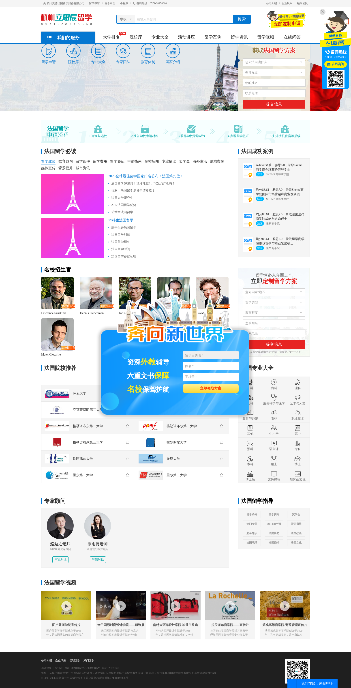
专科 (297, 445)
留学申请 (94, 3)
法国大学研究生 (122, 197)
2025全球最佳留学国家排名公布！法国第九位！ (146, 176)
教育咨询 (65, 161)
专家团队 (123, 54)
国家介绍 (173, 54)
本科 (250, 460)
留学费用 (100, 161)
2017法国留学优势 (123, 205)
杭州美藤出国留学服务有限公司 (63, 3)
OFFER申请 (274, 523)
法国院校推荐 (60, 368)
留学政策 (48, 161)
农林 (274, 414)
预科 (250, 445)
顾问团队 (302, 3)
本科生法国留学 (120, 220)
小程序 (124, 3)
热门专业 (251, 523)
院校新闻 (152, 161)
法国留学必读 (60, 151)
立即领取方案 (210, 388)
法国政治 (296, 533)
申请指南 (134, 161)
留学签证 (117, 161)
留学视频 (265, 37)
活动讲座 (186, 37)
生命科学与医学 (274, 399)
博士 (297, 460)
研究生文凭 (298, 475)
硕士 (274, 460)
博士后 (250, 475)
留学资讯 (239, 37)
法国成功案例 (257, 151)
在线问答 (292, 37)
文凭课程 (274, 475)
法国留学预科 (120, 242)
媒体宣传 (48, 168)
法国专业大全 (257, 368)
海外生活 (200, 161)
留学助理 (110, 3)
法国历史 (274, 533)
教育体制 (148, 54)
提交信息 (274, 104)
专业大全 (160, 37)
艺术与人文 (298, 399)
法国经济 (274, 542)
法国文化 (296, 542)
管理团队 (74, 660)
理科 (297, 384)
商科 (274, 384)
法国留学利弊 (120, 234)
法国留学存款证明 (123, 256)
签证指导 (296, 523)
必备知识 (251, 533)
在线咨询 (338, 64)
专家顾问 (55, 501)
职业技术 (297, 414)
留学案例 (212, 37)
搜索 (242, 19)
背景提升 (65, 168)
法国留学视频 (60, 582)
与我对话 (60, 559)
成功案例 (217, 161)
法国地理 (251, 542)
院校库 (135, 37)
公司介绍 (271, 3)
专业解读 (169, 161)
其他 (250, 430)
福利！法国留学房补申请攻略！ (133, 190)
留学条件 (83, 161)
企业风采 (287, 3)
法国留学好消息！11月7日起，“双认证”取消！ (143, 183)
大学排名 (114, 35)
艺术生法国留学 (122, 212)
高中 (297, 430)
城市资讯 (83, 168)
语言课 (274, 445)
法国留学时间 (120, 249)
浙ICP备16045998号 (116, 677)
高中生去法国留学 (123, 227)
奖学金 (184, 161)
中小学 (274, 430)
